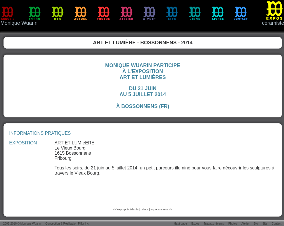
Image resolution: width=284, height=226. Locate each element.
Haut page (180, 223)
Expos (195, 223)
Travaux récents (214, 223)
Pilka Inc (83, 223)
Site (264, 223)
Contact (276, 223)
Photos (232, 223)
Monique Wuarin (30, 223)
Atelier (245, 223)
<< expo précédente (126, 209)
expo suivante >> (161, 209)
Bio (256, 223)
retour (144, 209)
